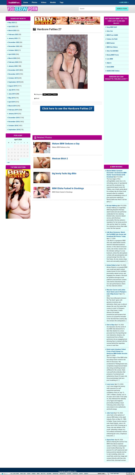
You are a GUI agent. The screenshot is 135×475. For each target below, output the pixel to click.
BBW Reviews (117, 167)
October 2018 (13, 125)
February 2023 (13, 34)
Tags (61, 2)
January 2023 (12, 38)
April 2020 (11, 54)
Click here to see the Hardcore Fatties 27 (67, 108)
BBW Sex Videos (112, 47)
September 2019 (14, 82)
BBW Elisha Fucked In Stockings (68, 188)
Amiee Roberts (112, 265)
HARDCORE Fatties (113, 71)
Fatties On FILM (112, 39)
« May (8, 162)
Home (25, 2)
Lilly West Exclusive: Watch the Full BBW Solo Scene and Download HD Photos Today (116, 234)
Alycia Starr (111, 440)
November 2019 (13, 74)
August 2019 (12, 86)
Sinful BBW (110, 67)
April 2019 (11, 102)
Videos (43, 2)
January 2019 (12, 114)
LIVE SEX (123, 2)
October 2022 (13, 50)
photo (49, 94)
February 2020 (13, 62)
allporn (109, 63)
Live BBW (110, 59)
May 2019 (11, 98)
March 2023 (12, 30)
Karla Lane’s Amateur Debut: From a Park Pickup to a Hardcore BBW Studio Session (117, 351)
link (133, 447)
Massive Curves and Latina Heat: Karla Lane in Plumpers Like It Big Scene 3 (116, 292)
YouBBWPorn (13, 3)
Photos (34, 2)
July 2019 (11, 90)
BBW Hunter (111, 43)
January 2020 (12, 66)
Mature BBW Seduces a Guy (65, 143)
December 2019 (13, 70)
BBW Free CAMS (112, 35)
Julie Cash (110, 413)
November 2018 (13, 121)
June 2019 (11, 94)
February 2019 (13, 110)
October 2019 (13, 78)
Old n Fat (110, 31)
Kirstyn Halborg (112, 205)
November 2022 (13, 46)
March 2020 (12, 58)
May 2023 (11, 22)
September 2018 (14, 129)
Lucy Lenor (110, 384)
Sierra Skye (111, 325)
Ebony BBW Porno (113, 55)
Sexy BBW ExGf (112, 27)
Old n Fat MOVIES (112, 51)
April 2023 (11, 26)
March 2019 (12, 106)
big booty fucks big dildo (64, 173)
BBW (44, 94)
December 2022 (13, 42)
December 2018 (13, 118)
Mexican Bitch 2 (60, 158)
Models (53, 2)
